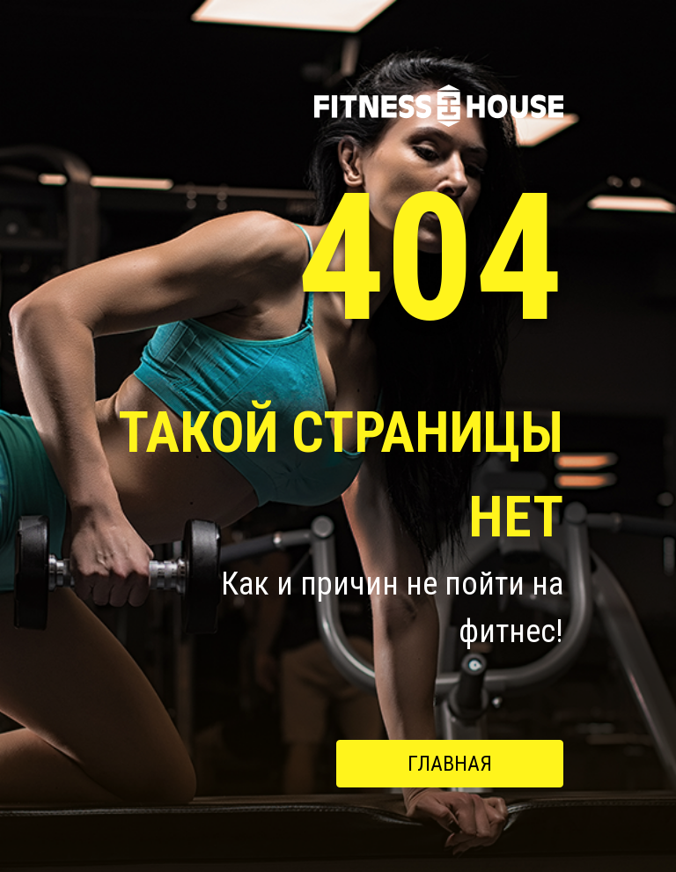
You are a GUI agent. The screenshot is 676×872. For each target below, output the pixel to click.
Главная (450, 763)
